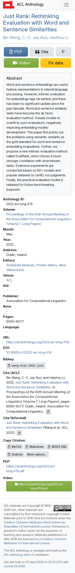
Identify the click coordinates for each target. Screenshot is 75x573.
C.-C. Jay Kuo (34, 37)
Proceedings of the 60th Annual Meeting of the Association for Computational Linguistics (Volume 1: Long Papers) (38, 219)
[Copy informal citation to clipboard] (19, 433)
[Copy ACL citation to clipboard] (48, 412)
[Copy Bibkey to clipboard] (26, 365)
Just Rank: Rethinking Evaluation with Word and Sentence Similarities (36, 23)
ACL (9, 280)
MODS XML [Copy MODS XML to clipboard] (57, 446)
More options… (37, 454)
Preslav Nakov (46, 265)
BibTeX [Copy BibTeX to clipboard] (14, 446)
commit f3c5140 (14, 566)
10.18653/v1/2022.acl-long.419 (28, 352)
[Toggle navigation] (66, 5)
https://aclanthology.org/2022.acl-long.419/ (38, 342)
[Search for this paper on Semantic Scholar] (63, 52)
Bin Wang (11, 37)
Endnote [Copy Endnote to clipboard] (15, 454)
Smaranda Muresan (20, 265)
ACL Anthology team (17, 554)
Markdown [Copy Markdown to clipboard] (35, 446)
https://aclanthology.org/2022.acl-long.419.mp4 (39, 486)
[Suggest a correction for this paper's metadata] (55, 63)
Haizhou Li (58, 37)
